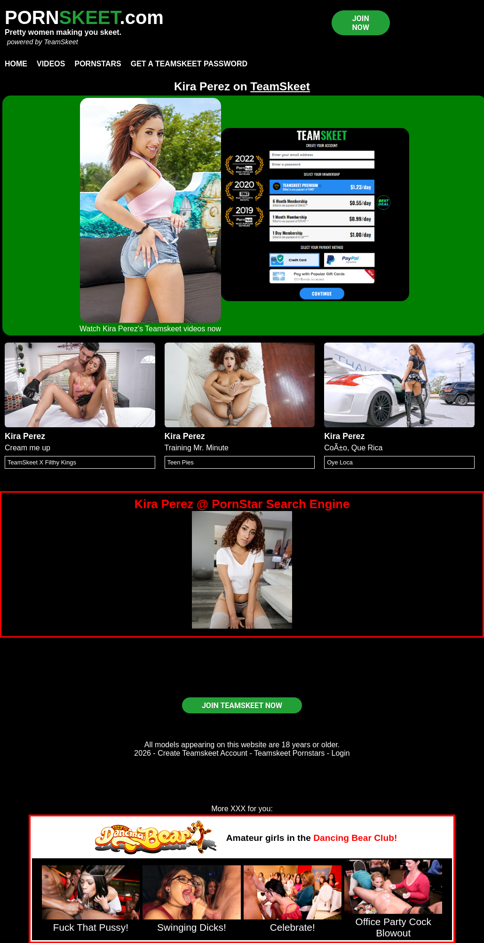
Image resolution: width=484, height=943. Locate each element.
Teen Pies (180, 462)
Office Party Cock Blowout (393, 927)
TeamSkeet (61, 42)
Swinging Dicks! (191, 927)
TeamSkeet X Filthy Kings (42, 462)
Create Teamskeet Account (202, 753)
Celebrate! (292, 927)
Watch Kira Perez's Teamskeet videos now (150, 329)
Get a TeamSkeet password (189, 64)
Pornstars (97, 64)
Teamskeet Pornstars (289, 753)
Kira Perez (25, 436)
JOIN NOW (360, 23)
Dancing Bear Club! (355, 838)
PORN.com (84, 17)
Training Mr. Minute (197, 448)
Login (341, 753)
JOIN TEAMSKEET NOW (242, 705)
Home (16, 64)
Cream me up (27, 448)
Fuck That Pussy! (90, 927)
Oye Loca (340, 462)
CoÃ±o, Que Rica (353, 448)
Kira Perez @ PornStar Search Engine (242, 504)
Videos (51, 64)
